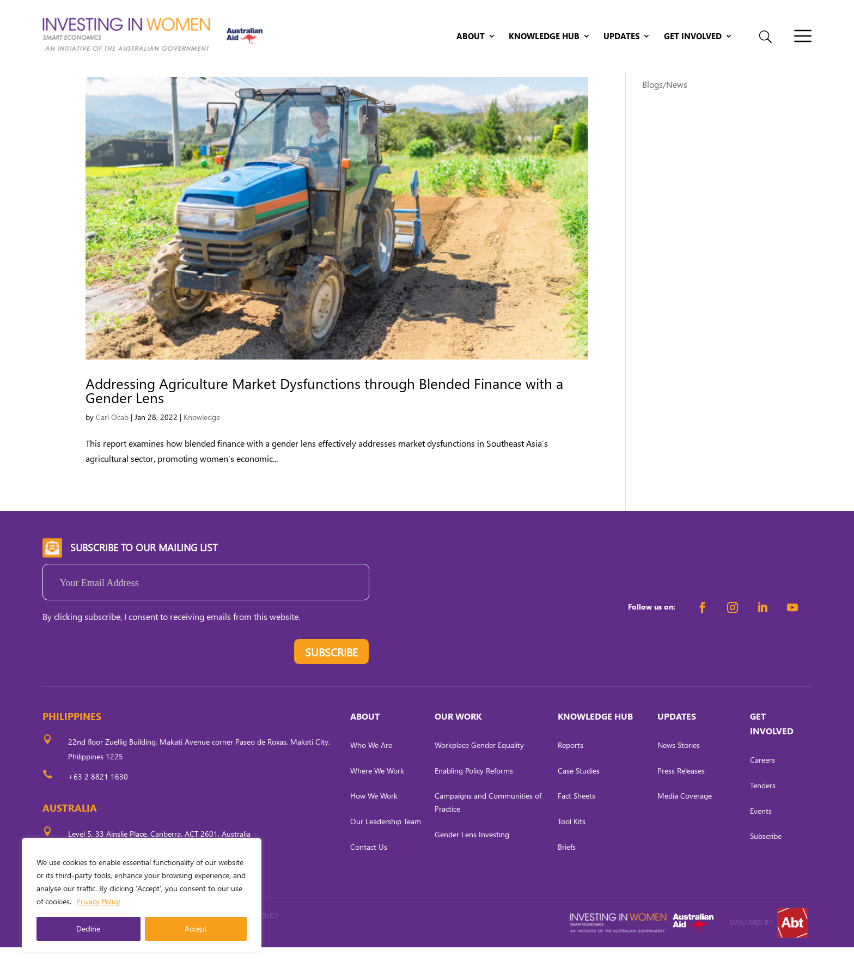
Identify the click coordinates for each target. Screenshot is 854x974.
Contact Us (368, 873)
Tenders (763, 812)
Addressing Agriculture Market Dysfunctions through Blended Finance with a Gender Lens (324, 417)
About (470, 36)
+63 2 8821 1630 (98, 803)
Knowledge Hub (544, 36)
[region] (141, 895)
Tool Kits (571, 848)
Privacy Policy (98, 901)
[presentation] (125, 681)
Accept (196, 928)
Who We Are (371, 771)
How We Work (374, 822)
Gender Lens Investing (472, 861)
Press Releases (681, 797)
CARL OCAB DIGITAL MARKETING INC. (143, 957)
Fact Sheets (576, 822)
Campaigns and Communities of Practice (488, 829)
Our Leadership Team (385, 848)
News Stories (678, 771)
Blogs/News (664, 111)
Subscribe (766, 862)
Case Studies (579, 797)
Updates (621, 36)
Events (761, 837)
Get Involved (693, 36)
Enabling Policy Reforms (474, 797)
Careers (762, 786)
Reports (570, 771)
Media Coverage (684, 822)
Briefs (567, 873)
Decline (88, 928)
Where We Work (377, 797)
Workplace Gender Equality (479, 771)
